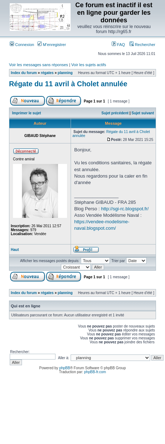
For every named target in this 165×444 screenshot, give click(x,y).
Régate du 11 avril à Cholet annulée (68, 84)
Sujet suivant (142, 113)
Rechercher (142, 44)
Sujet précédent (115, 113)
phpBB (64, 368)
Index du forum (24, 73)
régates (47, 73)
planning (65, 73)
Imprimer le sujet (26, 113)
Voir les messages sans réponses (38, 65)
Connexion (22, 44)
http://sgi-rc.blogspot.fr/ (124, 208)
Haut (15, 250)
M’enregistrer (51, 44)
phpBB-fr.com (95, 372)
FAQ (118, 44)
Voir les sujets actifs (88, 65)
